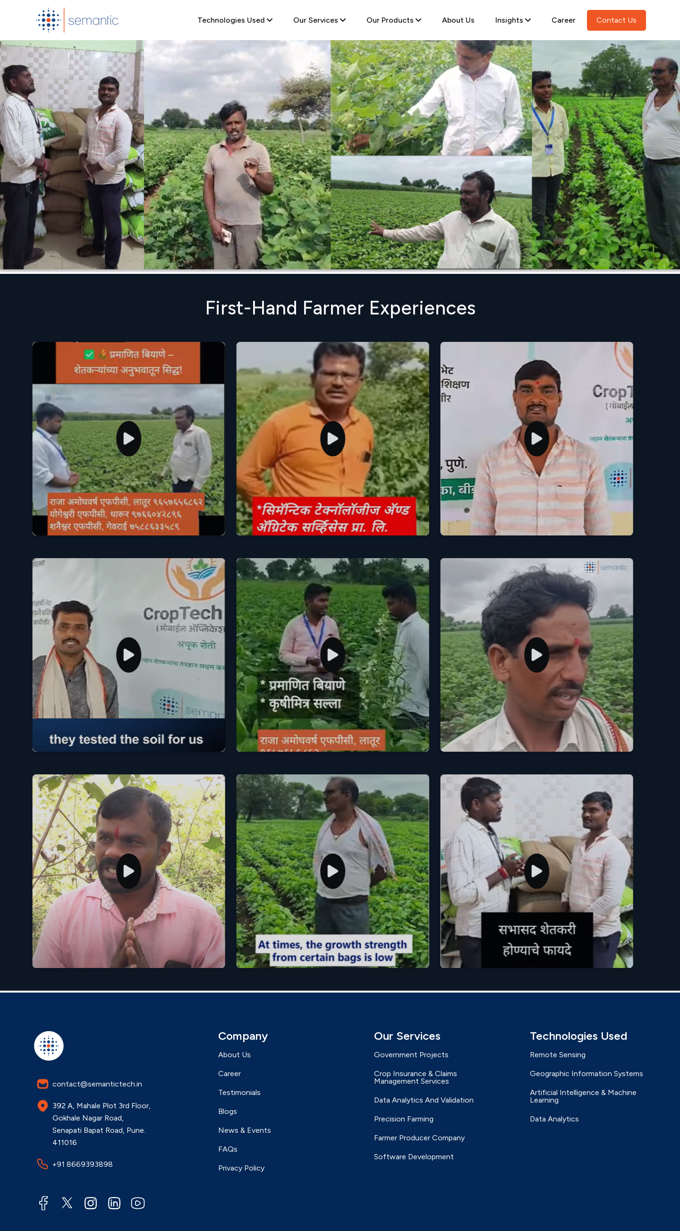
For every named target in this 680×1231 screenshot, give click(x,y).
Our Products (393, 20)
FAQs (228, 1149)
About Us (458, 20)
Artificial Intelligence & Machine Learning (583, 1096)
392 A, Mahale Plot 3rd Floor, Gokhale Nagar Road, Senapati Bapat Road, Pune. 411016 (94, 1123)
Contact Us (616, 20)
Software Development (414, 1157)
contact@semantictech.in (89, 1084)
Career (564, 20)
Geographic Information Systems (586, 1074)
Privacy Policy (241, 1168)
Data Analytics (554, 1119)
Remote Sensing (558, 1055)
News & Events (244, 1130)
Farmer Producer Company (419, 1138)
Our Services (319, 20)
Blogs (227, 1111)
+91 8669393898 (75, 1164)
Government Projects (411, 1055)
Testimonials (239, 1092)
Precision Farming (404, 1119)
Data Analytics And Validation (424, 1100)
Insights (513, 20)
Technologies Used (234, 20)
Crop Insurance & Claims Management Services (415, 1077)
